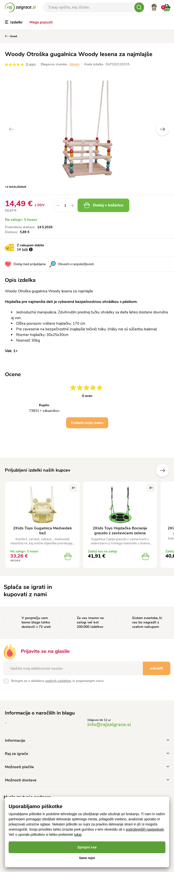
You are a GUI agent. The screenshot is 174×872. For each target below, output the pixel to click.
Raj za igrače (87, 753)
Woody (74, 64)
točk (25, 249)
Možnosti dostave (87, 780)
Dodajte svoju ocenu (87, 422)
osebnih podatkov (58, 681)
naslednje (162, 470)
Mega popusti (41, 22)
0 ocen (31, 64)
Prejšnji (147, 470)
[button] (72, 205)
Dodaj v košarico (103, 205)
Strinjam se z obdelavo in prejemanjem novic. (57, 681)
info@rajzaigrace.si (109, 724)
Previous (11, 129)
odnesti (156, 668)
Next (162, 129)
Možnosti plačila (87, 767)
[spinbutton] (65, 205)
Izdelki (13, 22)
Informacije (87, 740)
